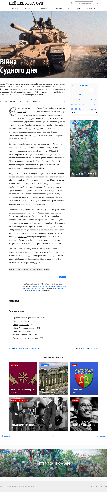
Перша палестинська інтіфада (25, 338)
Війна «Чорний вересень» (24, 328)
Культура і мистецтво (18, 400)
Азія (15, 348)
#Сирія (46, 269)
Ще (79, 8)
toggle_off (97, 3)
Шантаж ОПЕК (19, 331)
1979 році (22, 236)
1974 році (13, 230)
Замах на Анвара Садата (23, 335)
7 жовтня (101, 436)
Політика (14, 365)
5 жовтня (6, 436)
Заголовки (29, 8)
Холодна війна (36, 348)
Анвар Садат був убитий (29, 240)
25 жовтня (59, 197)
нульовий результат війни (33, 209)
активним (60, 288)
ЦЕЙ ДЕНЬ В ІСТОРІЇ (26, 3)
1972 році (52, 151)
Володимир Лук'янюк (27, 486)
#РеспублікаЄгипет (28, 269)
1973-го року (93, 348)
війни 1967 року (45, 118)
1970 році (22, 111)
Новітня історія (24, 348)
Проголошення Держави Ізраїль (26, 318)
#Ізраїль (40, 269)
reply (65, 101)
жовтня (85, 348)
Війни (11, 348)
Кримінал (75, 400)
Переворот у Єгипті (21, 321)
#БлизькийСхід (14, 269)
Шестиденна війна (21, 324)
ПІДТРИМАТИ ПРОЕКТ (84, 3)
